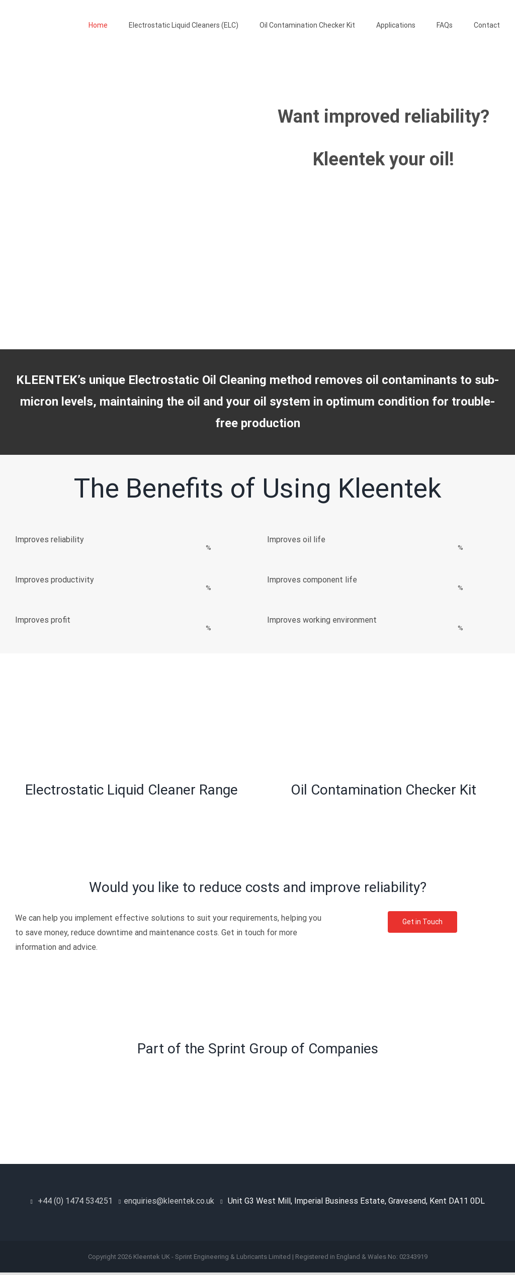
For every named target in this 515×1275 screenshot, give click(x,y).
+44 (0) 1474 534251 (75, 1201)
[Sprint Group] (257, 1068)
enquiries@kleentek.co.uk (169, 1201)
